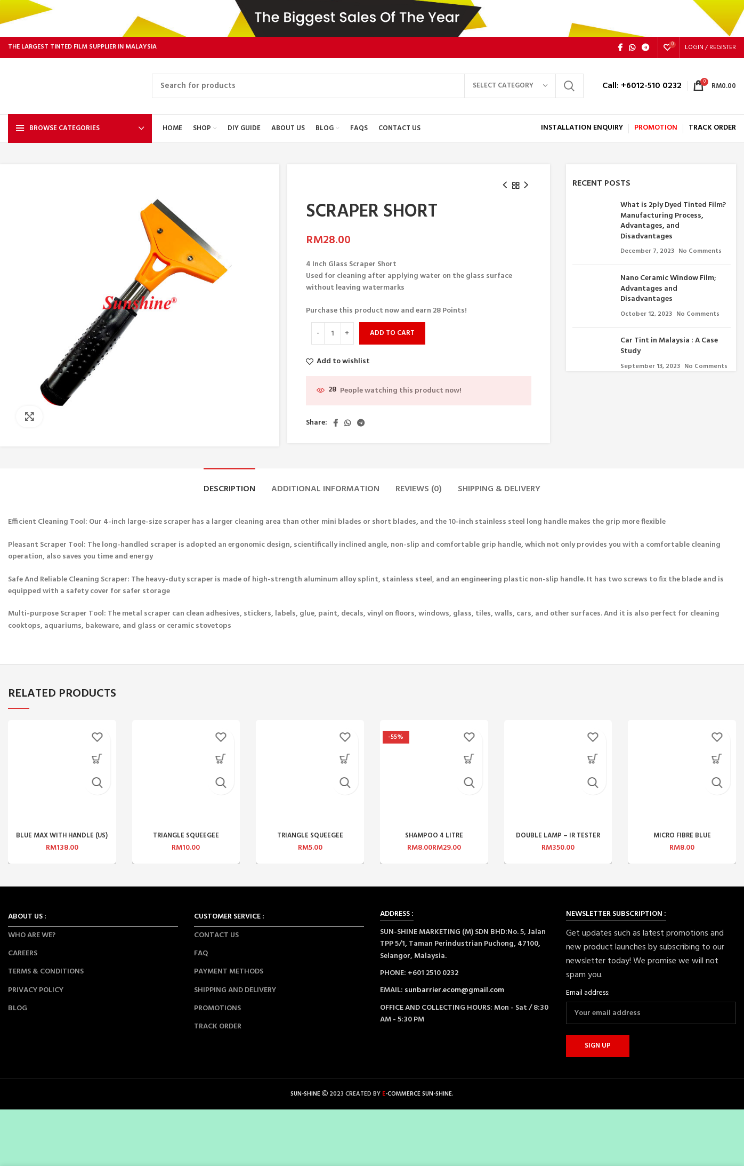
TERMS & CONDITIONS (46, 978)
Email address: (588, 999)
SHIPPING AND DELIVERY (235, 996)
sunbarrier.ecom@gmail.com (454, 997)
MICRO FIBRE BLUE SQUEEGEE (682, 846)
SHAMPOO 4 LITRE (434, 841)
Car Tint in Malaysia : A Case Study (669, 352)
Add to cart (392, 339)
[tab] (229, 490)
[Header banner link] (372, 21)
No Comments (700, 257)
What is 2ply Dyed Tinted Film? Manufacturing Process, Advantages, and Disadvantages (673, 227)
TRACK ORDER (217, 1032)
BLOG (17, 1014)
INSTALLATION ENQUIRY (582, 134)
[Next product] (526, 191)
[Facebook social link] (620, 53)
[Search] (368, 92)
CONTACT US (216, 941)
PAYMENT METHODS (228, 978)
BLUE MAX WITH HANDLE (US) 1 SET (62, 846)
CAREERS (22, 959)
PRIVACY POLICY (35, 996)
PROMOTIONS (217, 1014)
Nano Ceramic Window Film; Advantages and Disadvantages (668, 294)
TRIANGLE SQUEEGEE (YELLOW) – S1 (310, 846)
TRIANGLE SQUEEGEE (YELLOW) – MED (186, 846)
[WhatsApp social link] (632, 53)
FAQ (201, 959)
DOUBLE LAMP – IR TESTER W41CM (558, 846)
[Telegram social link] (645, 53)
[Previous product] (504, 191)
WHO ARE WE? (31, 941)
